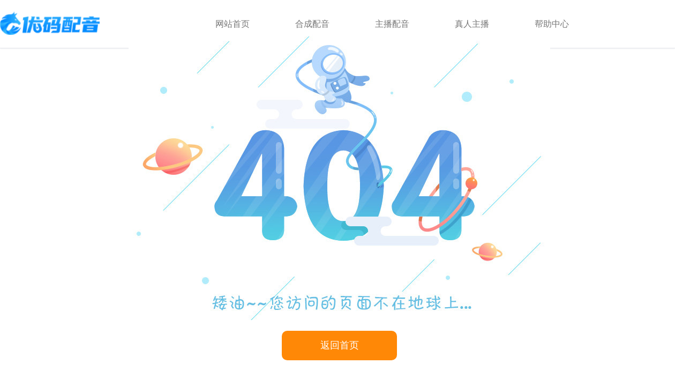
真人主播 (472, 23)
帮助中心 (552, 23)
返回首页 (339, 345)
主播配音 (392, 23)
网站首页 (232, 23)
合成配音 (312, 23)
